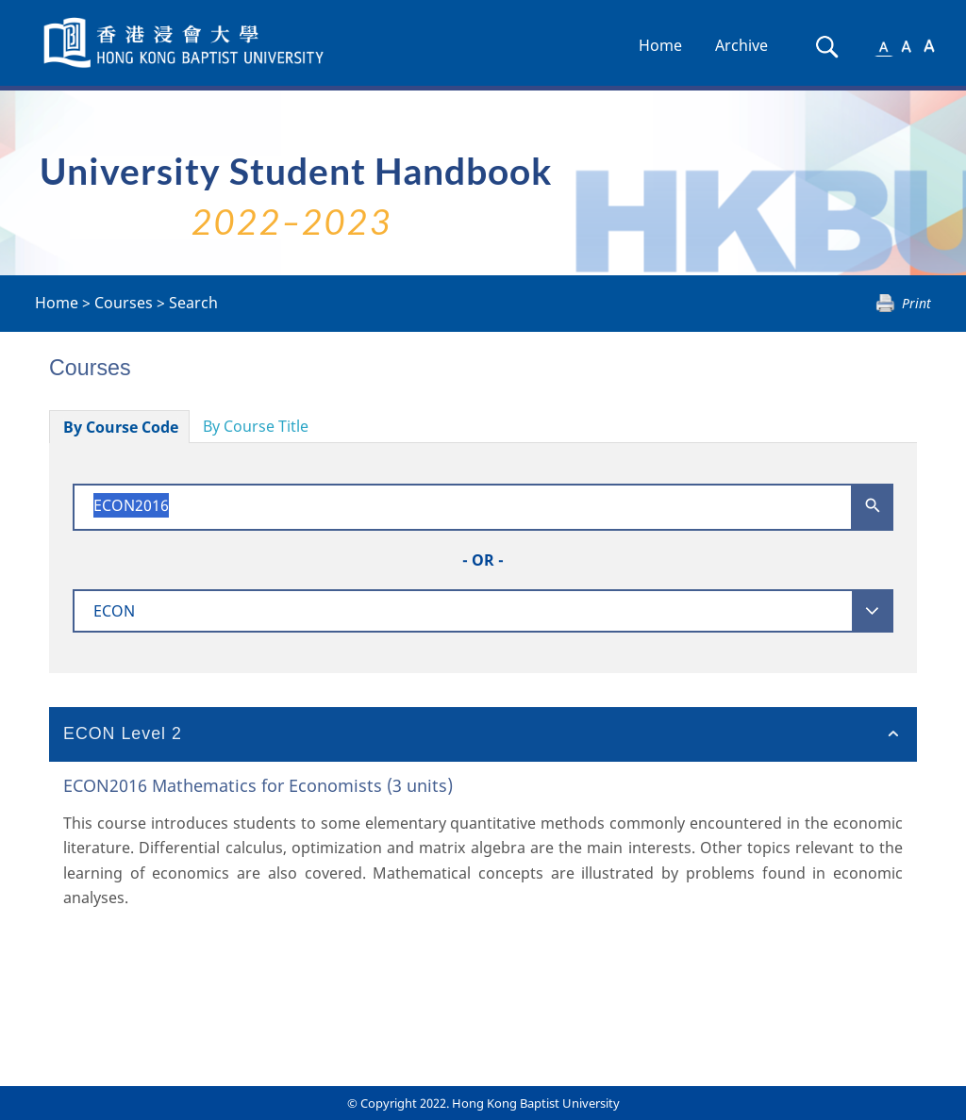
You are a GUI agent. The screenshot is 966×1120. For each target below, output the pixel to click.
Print (916, 303)
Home (660, 45)
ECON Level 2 (122, 733)
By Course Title (255, 426)
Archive (741, 45)
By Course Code (120, 427)
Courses (123, 302)
